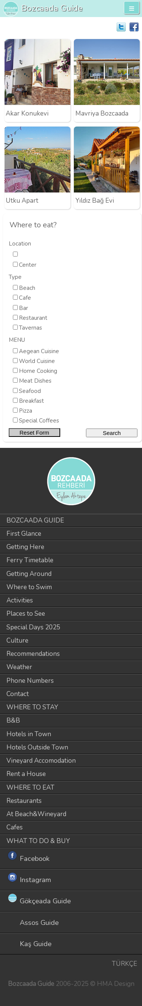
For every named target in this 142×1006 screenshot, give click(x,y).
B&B (13, 720)
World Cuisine (37, 361)
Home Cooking (38, 371)
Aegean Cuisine (39, 351)
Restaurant (33, 318)
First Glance (23, 533)
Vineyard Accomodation (41, 760)
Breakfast (31, 401)
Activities (19, 600)
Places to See (25, 613)
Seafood (30, 391)
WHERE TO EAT (30, 787)
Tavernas (30, 328)
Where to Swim (29, 587)
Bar (23, 308)
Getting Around (28, 573)
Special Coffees (39, 420)
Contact (17, 694)
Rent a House (26, 774)
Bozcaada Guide (52, 8)
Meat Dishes (35, 381)
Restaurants (24, 800)
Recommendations (33, 653)
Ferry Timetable (29, 560)
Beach (27, 288)
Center (27, 265)
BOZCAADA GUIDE (35, 520)
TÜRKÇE (124, 963)
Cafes (14, 827)
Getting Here (25, 547)
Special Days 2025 (33, 627)
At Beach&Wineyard (36, 814)
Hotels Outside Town (37, 747)
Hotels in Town (28, 734)
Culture (17, 640)
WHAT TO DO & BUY (38, 841)
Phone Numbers (30, 680)
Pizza (25, 411)
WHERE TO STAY (32, 707)
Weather (19, 667)
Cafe (25, 298)
